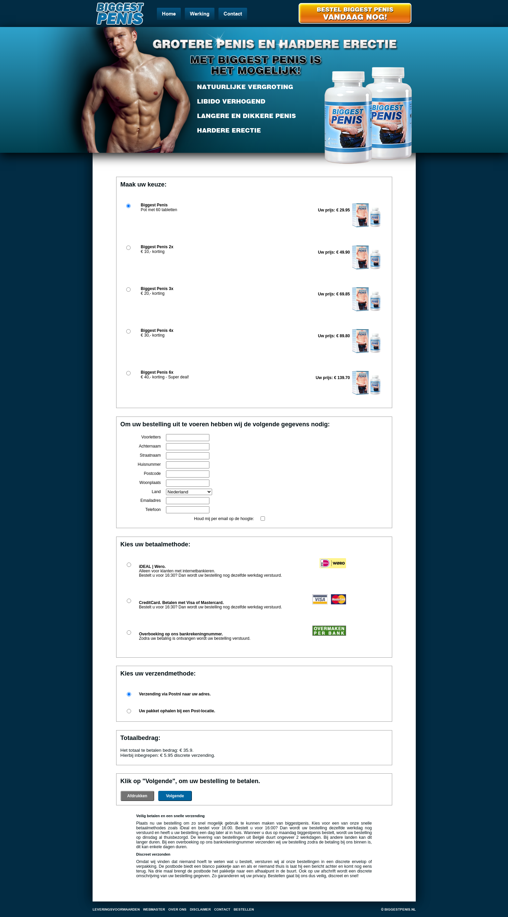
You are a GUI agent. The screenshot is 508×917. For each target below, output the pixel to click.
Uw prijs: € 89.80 (334, 336)
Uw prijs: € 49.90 (334, 252)
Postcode (152, 473)
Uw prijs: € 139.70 (333, 377)
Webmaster (154, 909)
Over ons (177, 909)
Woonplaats (150, 482)
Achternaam (150, 446)
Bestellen (244, 909)
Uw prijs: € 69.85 (334, 294)
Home (169, 14)
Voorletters (151, 437)
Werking (199, 14)
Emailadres (150, 500)
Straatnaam (150, 455)
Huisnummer (149, 464)
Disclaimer (200, 909)
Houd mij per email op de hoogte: (224, 518)
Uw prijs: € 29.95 (334, 210)
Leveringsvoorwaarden (116, 909)
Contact (233, 14)
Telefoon (153, 509)
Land (156, 491)
